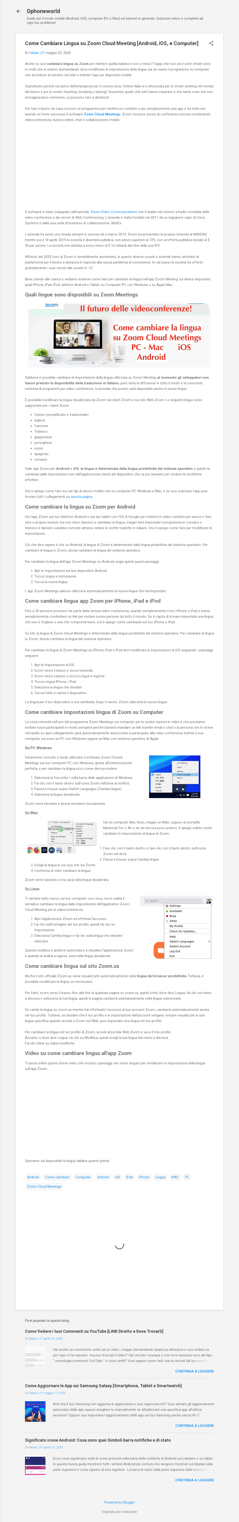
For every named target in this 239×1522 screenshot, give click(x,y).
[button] (211, 43)
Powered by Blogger (119, 1502)
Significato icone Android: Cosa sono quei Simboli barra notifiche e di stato (98, 1440)
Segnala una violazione (119, 1512)
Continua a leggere (194, 1371)
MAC (175, 1177)
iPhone (144, 1177)
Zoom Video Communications (114, 212)
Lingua (160, 1177)
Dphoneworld (43, 11)
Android (33, 1177)
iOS (117, 1177)
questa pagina (81, 497)
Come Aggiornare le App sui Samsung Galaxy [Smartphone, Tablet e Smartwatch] (103, 1385)
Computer (83, 1177)
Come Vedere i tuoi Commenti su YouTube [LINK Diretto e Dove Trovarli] (94, 1331)
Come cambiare (57, 1177)
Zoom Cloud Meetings (102, 114)
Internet (103, 1177)
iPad (129, 1177)
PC (187, 1177)
